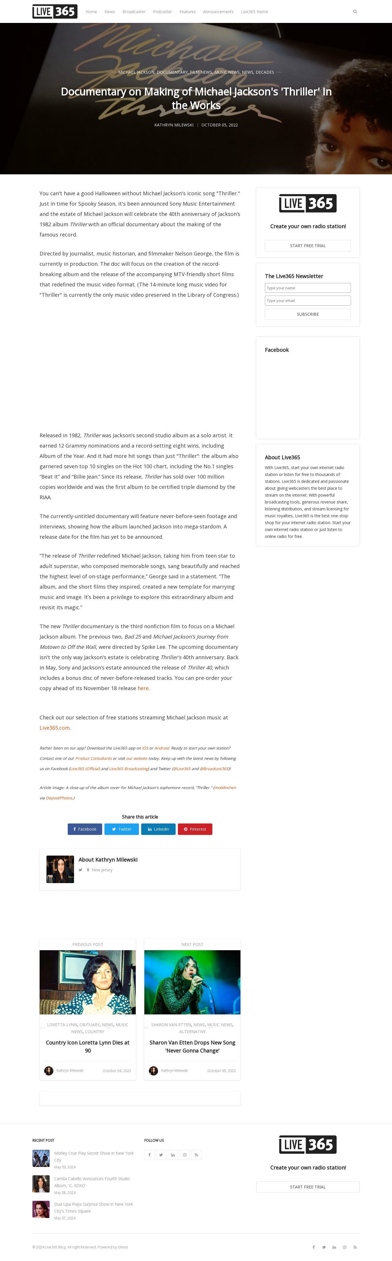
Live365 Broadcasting (128, 768)
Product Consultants (93, 758)
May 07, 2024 (64, 1218)
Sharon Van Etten (171, 1024)
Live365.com (55, 727)
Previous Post (87, 944)
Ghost (123, 1247)
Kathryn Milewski (116, 859)
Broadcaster (134, 11)
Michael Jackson (136, 72)
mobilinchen (225, 787)
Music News (227, 72)
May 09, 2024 (64, 1167)
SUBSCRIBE (308, 314)
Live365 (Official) (85, 768)
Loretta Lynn (62, 1024)
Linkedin (158, 829)
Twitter (121, 829)
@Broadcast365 (214, 768)
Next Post (192, 944)
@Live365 (182, 768)
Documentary (172, 72)
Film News (201, 72)
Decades (265, 72)
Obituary (89, 1024)
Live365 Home (254, 11)
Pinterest (195, 829)
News (109, 11)
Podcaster (162, 11)
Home (91, 11)
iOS (145, 748)
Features (187, 11)
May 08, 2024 (64, 1192)
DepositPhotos (59, 798)
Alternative (192, 1031)
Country (94, 1031)
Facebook (84, 829)
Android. (162, 748)
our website (136, 758)
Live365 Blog (55, 1247)
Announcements (218, 11)
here (143, 688)
